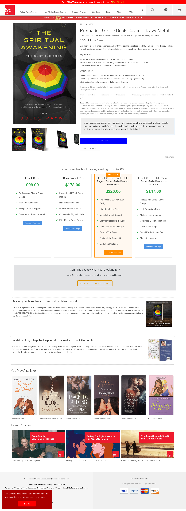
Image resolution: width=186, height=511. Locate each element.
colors (130, 103)
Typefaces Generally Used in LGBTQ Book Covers (140, 462)
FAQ (5, 489)
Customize (103, 140)
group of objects (140, 108)
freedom (141, 103)
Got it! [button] (27, 504)
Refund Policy (59, 486)
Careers (58, 489)
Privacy (49, 486)
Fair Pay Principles (47, 489)
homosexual (85, 105)
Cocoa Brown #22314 (129, 420)
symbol (161, 103)
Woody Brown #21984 (102, 420)
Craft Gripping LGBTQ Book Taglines (26, 462)
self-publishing (121, 114)
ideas (158, 108)
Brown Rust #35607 (19, 420)
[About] (120, 13)
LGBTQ (90, 24)
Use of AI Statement (71, 489)
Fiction (82, 24)
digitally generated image (135, 105)
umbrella (105, 103)
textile (151, 111)
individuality (114, 103)
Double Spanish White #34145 (50, 420)
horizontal (151, 108)
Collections (84, 489)
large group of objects (154, 105)
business (123, 103)
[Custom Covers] (79, 13)
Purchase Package (32, 224)
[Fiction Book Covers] (29, 13)
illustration (153, 103)
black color (115, 105)
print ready (142, 114)
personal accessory (92, 111)
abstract (104, 108)
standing (106, 105)
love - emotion (96, 105)
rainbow (98, 103)
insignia (164, 108)
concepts (112, 108)
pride (135, 103)
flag (147, 103)
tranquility (165, 111)
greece (130, 108)
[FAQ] (131, 13)
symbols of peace (141, 111)
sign (131, 111)
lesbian (171, 108)
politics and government (110, 111)
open (82, 111)
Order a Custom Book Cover (95, 285)
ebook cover (133, 114)
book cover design (107, 114)
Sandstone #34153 (73, 420)
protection (125, 111)
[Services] (97, 13)
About (10, 489)
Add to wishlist (90, 148)
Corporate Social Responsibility (26, 489)
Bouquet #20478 (155, 420)
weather (83, 114)
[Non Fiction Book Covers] (55, 13)
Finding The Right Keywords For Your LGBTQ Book (86, 462)
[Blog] (109, 13)
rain (88, 108)
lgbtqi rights (89, 103)
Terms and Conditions (37, 486)
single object (95, 108)
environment (121, 108)
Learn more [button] (40, 497)
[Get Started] (118, 2)
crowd (122, 105)
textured (157, 111)
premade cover (93, 114)
